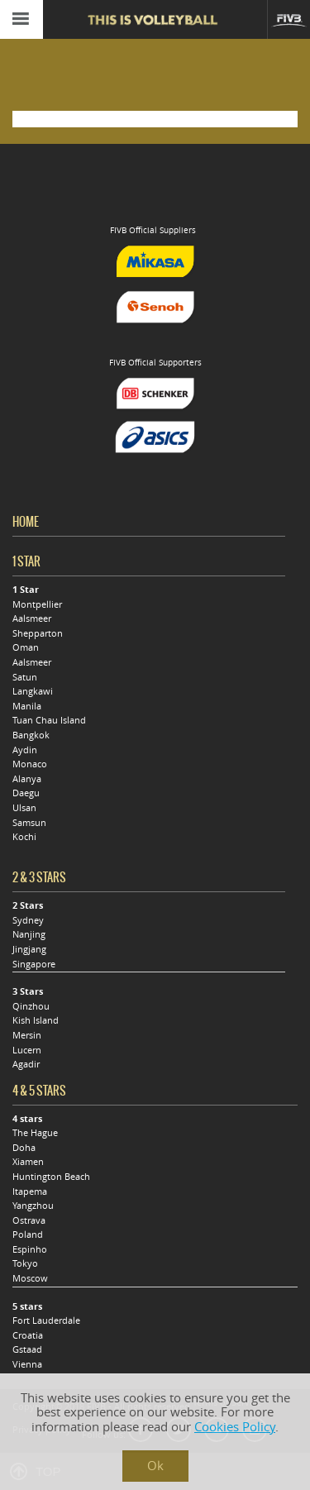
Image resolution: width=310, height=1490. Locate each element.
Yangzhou (33, 1205)
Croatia (27, 1335)
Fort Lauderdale (46, 1320)
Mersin (26, 1035)
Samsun (29, 823)
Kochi (24, 837)
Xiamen (28, 1162)
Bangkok (31, 735)
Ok (155, 1465)
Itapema (29, 1191)
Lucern (26, 1050)
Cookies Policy (234, 1427)
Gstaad (27, 1349)
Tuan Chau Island (49, 720)
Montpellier (37, 604)
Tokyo (25, 1263)
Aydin (24, 750)
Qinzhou (31, 1006)
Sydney (28, 920)
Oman (25, 647)
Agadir (26, 1064)
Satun (24, 677)
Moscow (30, 1278)
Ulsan (24, 808)
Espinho (29, 1249)
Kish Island (35, 1020)
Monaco (29, 764)
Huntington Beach (51, 1176)
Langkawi (32, 691)
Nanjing (28, 934)
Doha (24, 1147)
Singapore (33, 964)
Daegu (26, 793)
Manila (26, 706)
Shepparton (37, 633)
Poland (27, 1234)
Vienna (27, 1364)
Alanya (26, 779)
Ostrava (28, 1220)
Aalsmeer (31, 618)
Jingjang (29, 949)
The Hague (35, 1133)
